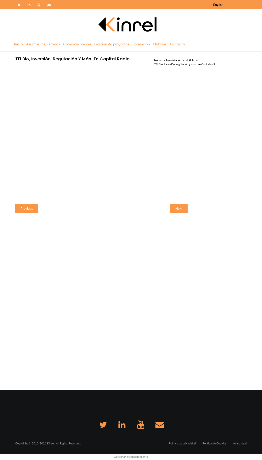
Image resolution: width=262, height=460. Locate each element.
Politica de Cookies (215, 443)
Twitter (19, 5)
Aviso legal (240, 443)
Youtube (38, 5)
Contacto (48, 5)
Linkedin (29, 5)
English (218, 4)
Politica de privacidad (182, 443)
